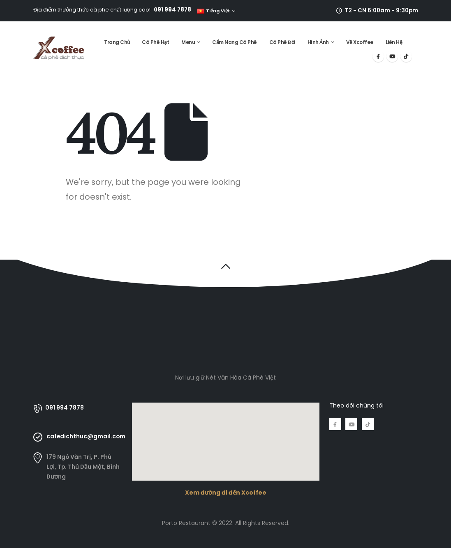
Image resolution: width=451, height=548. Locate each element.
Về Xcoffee (359, 42)
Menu (188, 42)
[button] (225, 266)
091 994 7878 (172, 10)
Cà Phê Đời (282, 42)
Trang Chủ (117, 42)
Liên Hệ (394, 42)
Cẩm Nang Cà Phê (234, 42)
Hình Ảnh (318, 42)
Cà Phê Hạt (155, 42)
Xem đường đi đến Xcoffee (225, 492)
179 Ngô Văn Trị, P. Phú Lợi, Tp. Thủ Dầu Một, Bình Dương (83, 467)
